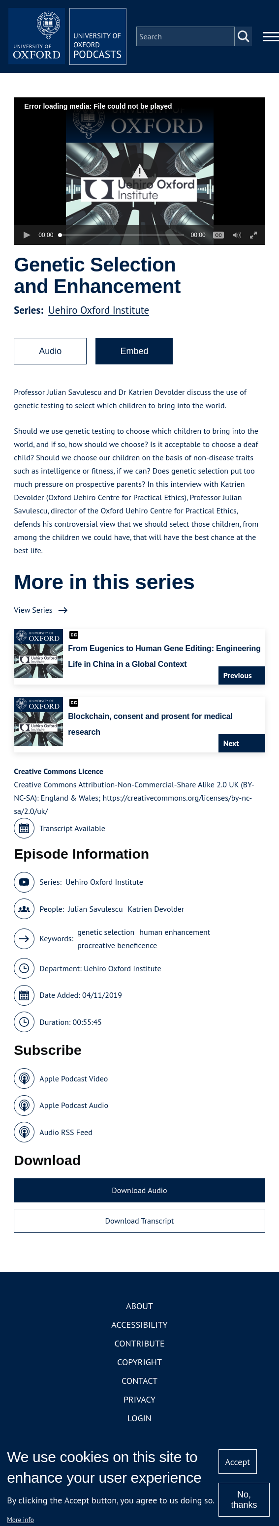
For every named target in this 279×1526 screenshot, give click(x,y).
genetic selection (105, 932)
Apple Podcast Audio (73, 1105)
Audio (50, 351)
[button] (139, 171)
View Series (33, 610)
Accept (237, 1461)
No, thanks (244, 1500)
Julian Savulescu (95, 909)
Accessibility (139, 1324)
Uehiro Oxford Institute (98, 310)
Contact (139, 1380)
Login (139, 1418)
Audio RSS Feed (65, 1132)
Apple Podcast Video (73, 1078)
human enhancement (174, 932)
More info (20, 1519)
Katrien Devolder (156, 909)
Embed (134, 351)
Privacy (139, 1399)
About (139, 1306)
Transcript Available (72, 828)
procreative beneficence (117, 945)
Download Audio (139, 1190)
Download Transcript (139, 1221)
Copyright (139, 1362)
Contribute (139, 1343)
